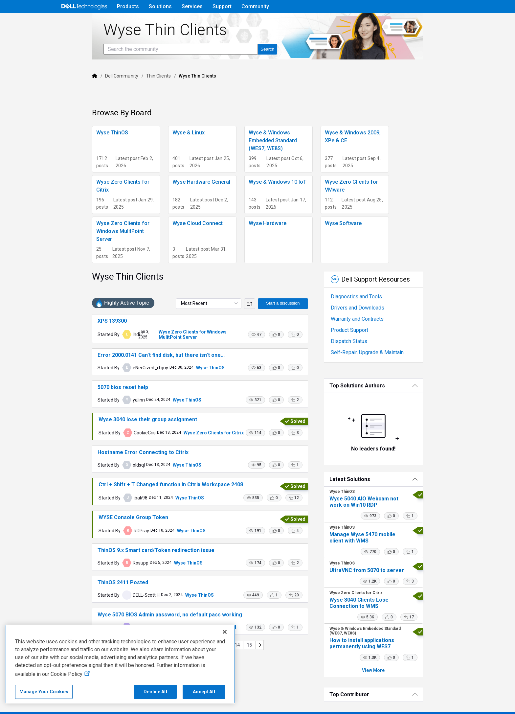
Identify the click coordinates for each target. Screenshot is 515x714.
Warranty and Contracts (373, 292)
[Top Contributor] (401, 667)
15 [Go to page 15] (237, 683)
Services (192, 6)
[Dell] (54, 94)
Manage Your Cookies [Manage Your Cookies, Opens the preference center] (44, 691)
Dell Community (81, 94)
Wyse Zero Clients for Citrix (173, 424)
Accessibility (389, 707)
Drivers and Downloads (373, 281)
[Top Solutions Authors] (401, 358)
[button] (272, 309)
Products (128, 6)
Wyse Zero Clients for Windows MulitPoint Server (181, 306)
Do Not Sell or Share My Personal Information (209, 707)
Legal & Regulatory (346, 707)
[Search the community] (140, 67)
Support (222, 6)
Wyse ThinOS (170, 344)
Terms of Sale (87, 707)
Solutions (160, 6)
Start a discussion (299, 276)
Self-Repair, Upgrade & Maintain (383, 325)
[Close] (224, 632)
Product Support (365, 303)
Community (255, 6)
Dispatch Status (365, 314)
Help (413, 22)
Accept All (204, 691)
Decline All (155, 691)
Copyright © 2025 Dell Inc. (35, 707)
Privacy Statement (131, 707)
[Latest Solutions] (401, 452)
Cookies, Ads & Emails (292, 707)
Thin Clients (118, 94)
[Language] (455, 22)
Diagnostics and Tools (372, 269)
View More (402, 643)
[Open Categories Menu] (84, 22)
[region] (120, 664)
